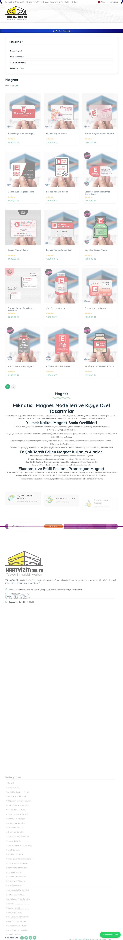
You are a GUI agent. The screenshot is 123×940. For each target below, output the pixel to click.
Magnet (95, 25)
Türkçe (102, 2)
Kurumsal (53, 526)
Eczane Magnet (16, 51)
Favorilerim (64, 2)
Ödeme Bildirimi (33, 2)
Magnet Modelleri (17, 57)
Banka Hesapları (49, 2)
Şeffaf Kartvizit (60, 25)
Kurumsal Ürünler (80, 25)
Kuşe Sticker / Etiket (18, 62)
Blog (74, 2)
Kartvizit (44, 25)
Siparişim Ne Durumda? (14, 2)
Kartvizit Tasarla (29, 25)
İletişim (114, 2)
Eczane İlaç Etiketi (17, 68)
